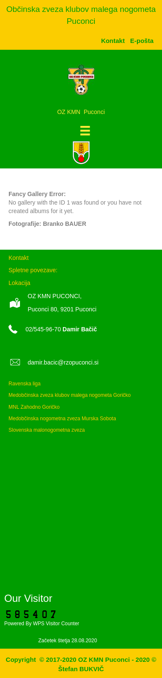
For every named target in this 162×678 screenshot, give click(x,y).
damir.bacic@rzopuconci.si (63, 362)
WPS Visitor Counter (56, 624)
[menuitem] (141, 40)
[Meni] (85, 130)
